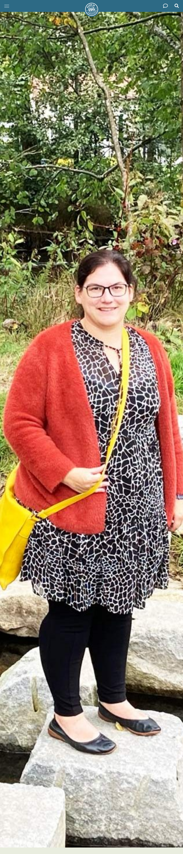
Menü (5, 4)
